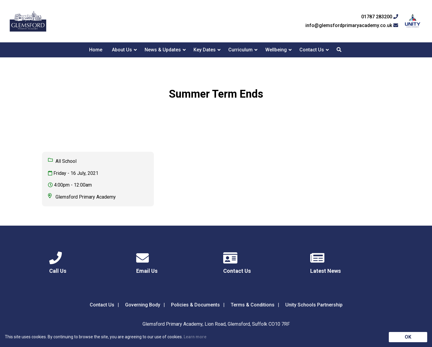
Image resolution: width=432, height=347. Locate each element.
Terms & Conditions (252, 305)
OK (408, 337)
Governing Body (142, 305)
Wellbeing (276, 50)
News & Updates (163, 50)
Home (95, 50)
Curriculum (240, 50)
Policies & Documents (195, 305)
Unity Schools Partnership (314, 305)
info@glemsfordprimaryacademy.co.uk (351, 25)
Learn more (195, 336)
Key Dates (205, 50)
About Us (122, 50)
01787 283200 (379, 17)
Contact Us (311, 50)
